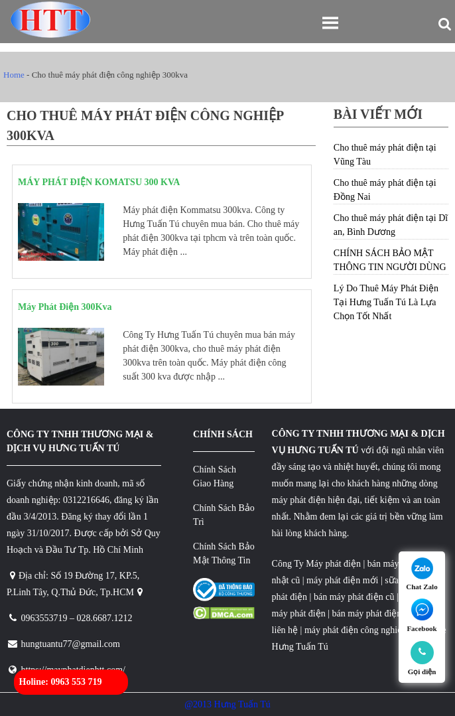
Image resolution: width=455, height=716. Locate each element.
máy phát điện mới (341, 580)
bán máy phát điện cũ (354, 597)
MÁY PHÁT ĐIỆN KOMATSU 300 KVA (99, 182)
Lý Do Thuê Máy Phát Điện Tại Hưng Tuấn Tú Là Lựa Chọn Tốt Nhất (386, 302)
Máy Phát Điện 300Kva (64, 307)
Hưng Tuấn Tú (300, 647)
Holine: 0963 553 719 (60, 682)
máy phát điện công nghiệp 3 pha (367, 630)
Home (14, 75)
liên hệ (285, 630)
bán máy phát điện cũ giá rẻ (383, 613)
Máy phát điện (333, 564)
